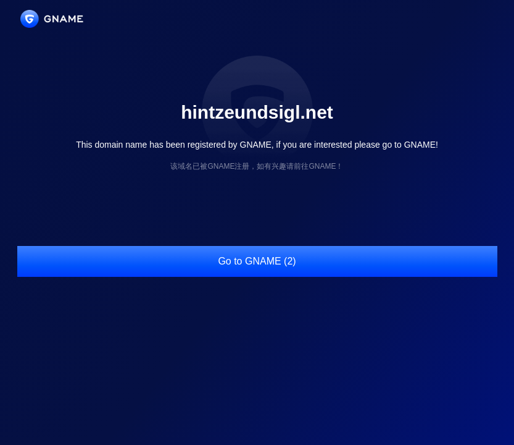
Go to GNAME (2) (257, 261)
